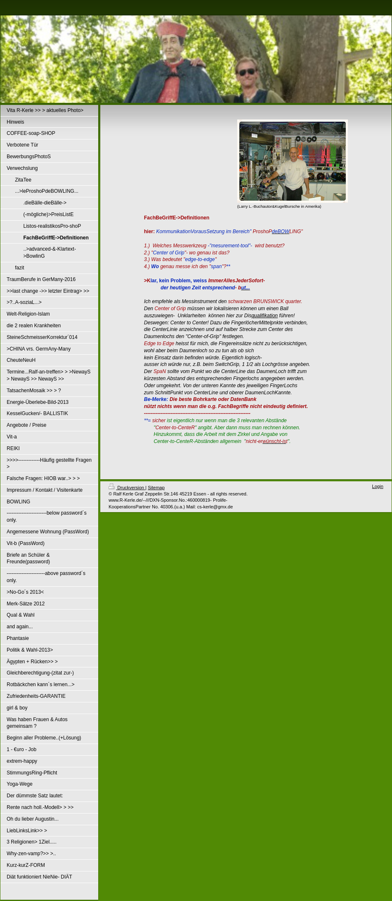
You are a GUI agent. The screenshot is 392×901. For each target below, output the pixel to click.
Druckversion (127, 487)
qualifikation (264, 316)
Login (377, 486)
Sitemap (156, 487)
